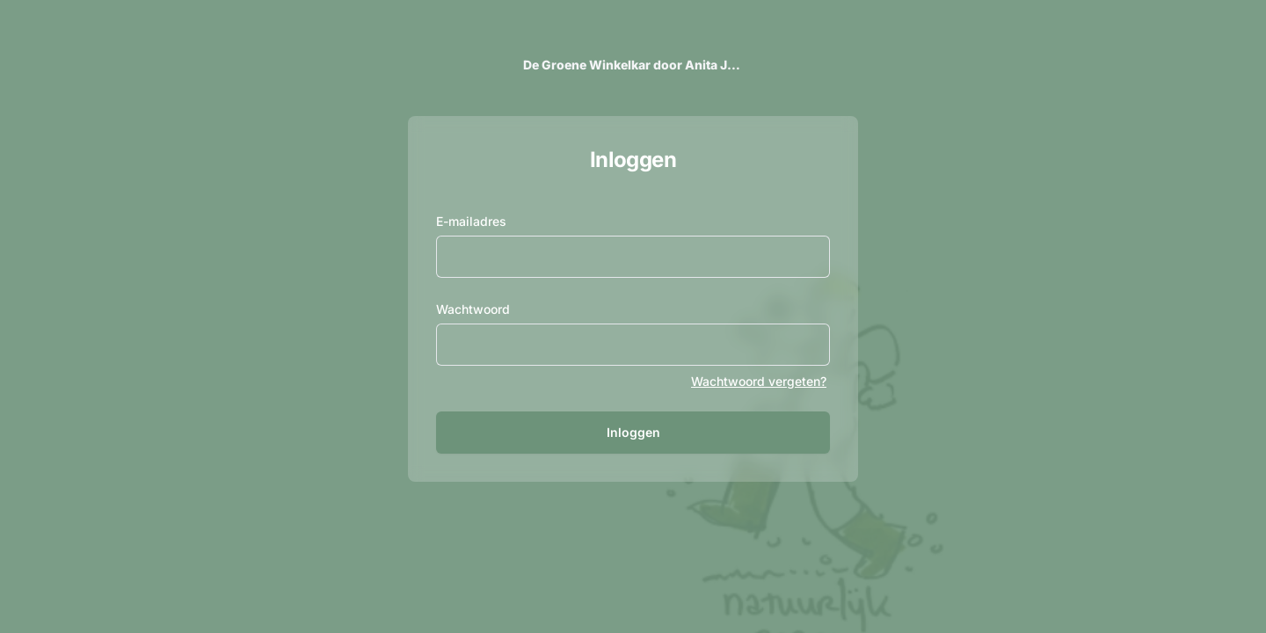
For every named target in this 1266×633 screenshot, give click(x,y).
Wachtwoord (473, 309)
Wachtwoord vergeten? (758, 381)
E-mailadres (471, 221)
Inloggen (633, 432)
